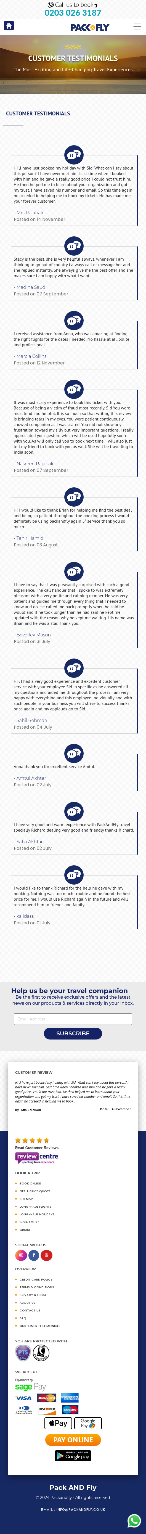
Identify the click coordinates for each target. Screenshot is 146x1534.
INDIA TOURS (29, 1222)
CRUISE (25, 1230)
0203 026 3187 (73, 12)
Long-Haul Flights (36, 1206)
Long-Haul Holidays (37, 1214)
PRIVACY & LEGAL (33, 1295)
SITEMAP (26, 1199)
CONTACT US (30, 1310)
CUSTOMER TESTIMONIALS (40, 1326)
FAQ (23, 1318)
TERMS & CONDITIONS (37, 1287)
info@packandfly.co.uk (81, 1509)
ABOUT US (28, 1302)
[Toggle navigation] (137, 26)
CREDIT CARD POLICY (36, 1279)
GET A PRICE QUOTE (35, 1191)
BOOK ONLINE (30, 1183)
